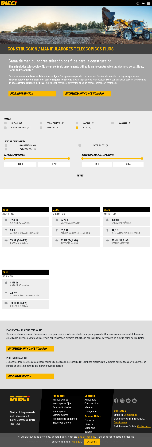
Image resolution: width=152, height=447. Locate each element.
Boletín (88, 431)
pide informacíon (21, 93)
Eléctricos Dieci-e (62, 422)
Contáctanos (130, 414)
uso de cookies (86, 437)
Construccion (91, 403)
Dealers (89, 424)
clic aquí (76, 441)
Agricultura (90, 399)
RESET (80, 175)
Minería (89, 407)
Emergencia (91, 411)
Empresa (89, 420)
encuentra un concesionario (84, 93)
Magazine (90, 427)
